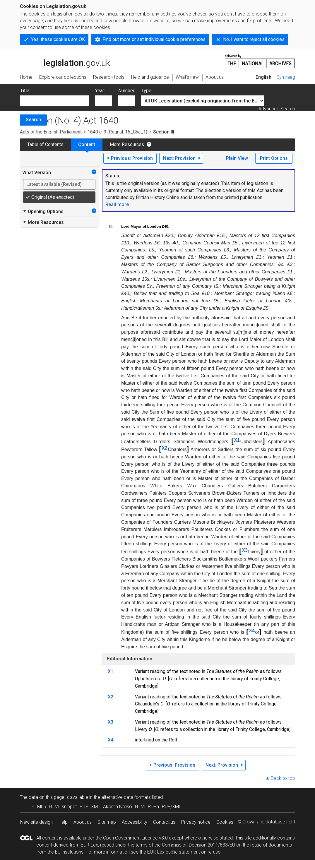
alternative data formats (126, 797)
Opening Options (43, 211)
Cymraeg (285, 77)
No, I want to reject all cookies (254, 39)
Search (33, 119)
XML (95, 806)
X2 (164, 448)
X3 (245, 550)
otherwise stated (215, 838)
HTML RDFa (147, 806)
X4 (252, 630)
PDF (84, 806)
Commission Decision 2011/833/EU (198, 845)
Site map (106, 822)
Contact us (164, 822)
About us (82, 822)
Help (63, 822)
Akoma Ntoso (117, 806)
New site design (36, 822)
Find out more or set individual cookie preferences (154, 39)
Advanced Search (276, 109)
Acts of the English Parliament (51, 132)
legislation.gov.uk (65, 61)
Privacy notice (195, 822)
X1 (237, 440)
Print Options (274, 158)
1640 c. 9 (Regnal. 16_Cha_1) (117, 132)
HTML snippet (63, 806)
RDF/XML (171, 806)
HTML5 (39, 806)
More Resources (127, 144)
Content (86, 144)
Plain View (237, 158)
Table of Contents (45, 144)
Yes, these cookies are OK (58, 39)
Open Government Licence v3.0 (135, 838)
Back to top (283, 778)
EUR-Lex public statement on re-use (183, 852)
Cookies (224, 822)
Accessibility (134, 822)
